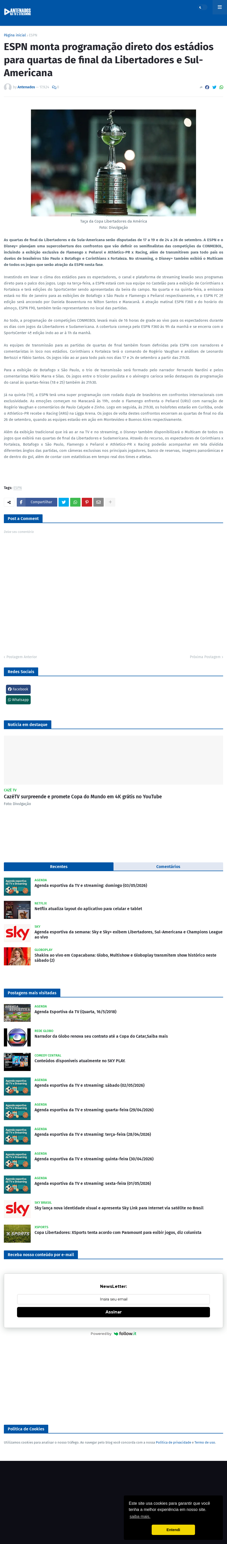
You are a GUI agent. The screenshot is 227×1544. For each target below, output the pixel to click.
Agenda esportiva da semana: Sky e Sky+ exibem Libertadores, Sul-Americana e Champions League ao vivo (129, 934)
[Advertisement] (113, 1381)
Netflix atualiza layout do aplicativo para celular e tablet (88, 908)
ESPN (33, 35)
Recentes (59, 866)
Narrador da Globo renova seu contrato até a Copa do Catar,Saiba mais (101, 1036)
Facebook (18, 689)
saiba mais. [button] (139, 1516)
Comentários (168, 866)
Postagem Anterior (21, 657)
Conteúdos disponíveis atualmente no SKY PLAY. (80, 1060)
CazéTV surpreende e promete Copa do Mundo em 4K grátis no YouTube (83, 797)
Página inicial (15, 35)
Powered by (113, 1334)
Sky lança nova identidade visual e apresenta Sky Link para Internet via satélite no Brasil (119, 1208)
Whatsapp (18, 700)
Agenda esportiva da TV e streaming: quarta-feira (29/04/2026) (94, 1109)
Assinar (114, 1312)
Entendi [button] (173, 1530)
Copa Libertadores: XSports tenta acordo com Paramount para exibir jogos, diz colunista (118, 1232)
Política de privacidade (173, 1442)
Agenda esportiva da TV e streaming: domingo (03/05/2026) (91, 885)
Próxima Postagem (205, 657)
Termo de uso (204, 1442)
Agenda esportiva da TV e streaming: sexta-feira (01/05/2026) (93, 1183)
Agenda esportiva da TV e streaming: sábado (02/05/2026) (89, 1085)
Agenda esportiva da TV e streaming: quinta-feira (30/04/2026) (94, 1158)
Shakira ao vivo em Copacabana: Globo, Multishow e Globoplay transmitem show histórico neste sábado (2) (125, 958)
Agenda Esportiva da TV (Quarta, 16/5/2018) (75, 1011)
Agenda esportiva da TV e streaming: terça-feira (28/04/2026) (93, 1134)
